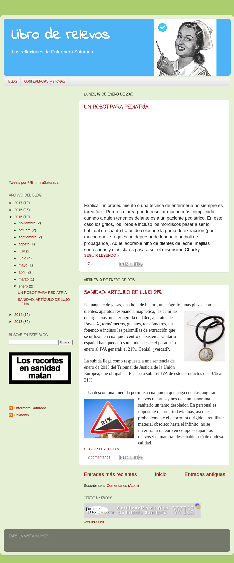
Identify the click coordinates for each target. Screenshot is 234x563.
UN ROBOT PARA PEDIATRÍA (116, 107)
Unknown (21, 415)
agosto (25, 244)
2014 (18, 315)
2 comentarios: (100, 457)
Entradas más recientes (110, 474)
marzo (24, 279)
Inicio (161, 474)
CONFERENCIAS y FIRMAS (44, 81)
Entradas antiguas (205, 474)
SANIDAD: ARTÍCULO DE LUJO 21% (122, 293)
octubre (25, 230)
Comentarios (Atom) (123, 486)
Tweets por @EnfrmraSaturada (34, 182)
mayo (24, 265)
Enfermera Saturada (30, 408)
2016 (18, 210)
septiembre (28, 237)
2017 (18, 203)
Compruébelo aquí (94, 522)
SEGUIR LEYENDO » (101, 255)
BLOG (12, 81)
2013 (18, 322)
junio (23, 258)
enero (24, 286)
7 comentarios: (100, 264)
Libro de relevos (60, 35)
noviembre (28, 223)
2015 (18, 217)
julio (22, 251)
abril (23, 272)
